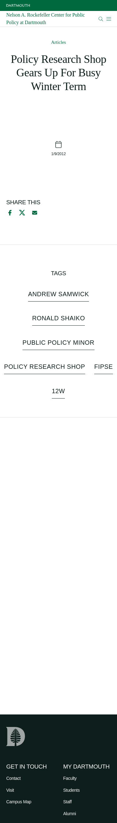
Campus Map (18, 801)
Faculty (70, 778)
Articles (58, 42)
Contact (13, 778)
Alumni (69, 813)
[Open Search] (101, 19)
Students (71, 790)
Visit (10, 790)
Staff (67, 801)
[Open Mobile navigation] (108, 19)
